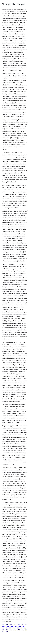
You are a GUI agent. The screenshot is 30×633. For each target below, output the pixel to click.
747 (18, 627)
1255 (14, 627)
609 (3, 629)
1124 (12, 626)
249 (3, 624)
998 (22, 629)
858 (26, 624)
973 (3, 631)
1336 (19, 624)
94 (21, 627)
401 (3, 627)
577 (15, 626)
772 (25, 627)
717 (10, 627)
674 (10, 629)
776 (15, 624)
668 (22, 624)
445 (23, 626)
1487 (20, 626)
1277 (8, 626)
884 (7, 624)
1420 (14, 629)
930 (26, 629)
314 (7, 631)
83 (6, 627)
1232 (11, 624)
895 (7, 629)
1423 (19, 629)
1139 (3, 626)
